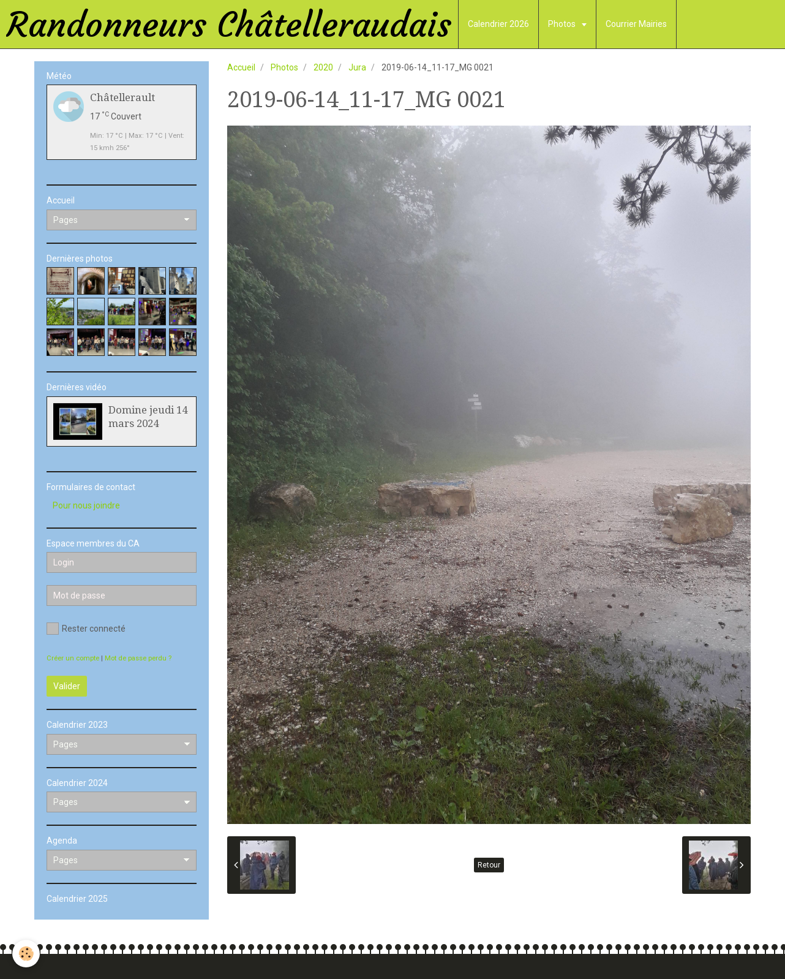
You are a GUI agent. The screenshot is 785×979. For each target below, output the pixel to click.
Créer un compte (73, 658)
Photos (562, 24)
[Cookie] (26, 953)
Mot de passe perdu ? (138, 658)
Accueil (241, 67)
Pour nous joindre (86, 505)
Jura (357, 67)
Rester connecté (86, 628)
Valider (66, 686)
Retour (489, 865)
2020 (323, 67)
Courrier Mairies (636, 24)
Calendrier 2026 (498, 24)
